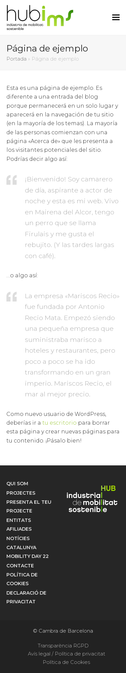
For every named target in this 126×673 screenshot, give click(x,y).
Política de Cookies (66, 662)
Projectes (20, 493)
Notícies (18, 538)
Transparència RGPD (63, 646)
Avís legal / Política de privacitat (66, 654)
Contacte (20, 566)
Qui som (17, 484)
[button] (116, 17)
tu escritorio (59, 423)
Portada (16, 59)
